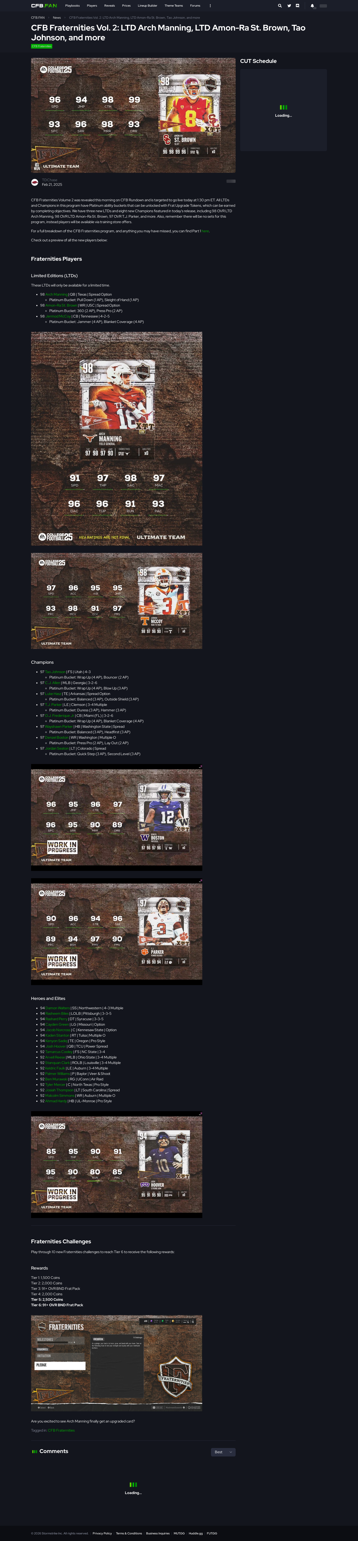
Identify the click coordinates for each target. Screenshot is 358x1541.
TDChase (49, 180)
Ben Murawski (56, 1079)
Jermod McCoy (58, 316)
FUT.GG (212, 1533)
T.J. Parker (53, 704)
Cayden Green (57, 1024)
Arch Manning (56, 294)
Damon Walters (57, 1008)
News (57, 17)
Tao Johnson (55, 671)
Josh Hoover (55, 1046)
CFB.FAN (38, 17)
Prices (126, 6)
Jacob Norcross (57, 1029)
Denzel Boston (56, 737)
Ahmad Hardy (56, 1101)
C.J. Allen (52, 682)
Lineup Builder (147, 6)
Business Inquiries (158, 1533)
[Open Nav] (210, 5)
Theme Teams (174, 6)
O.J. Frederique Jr (59, 715)
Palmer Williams (57, 1073)
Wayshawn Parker (59, 726)
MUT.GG (179, 1533)
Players (92, 6)
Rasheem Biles (57, 1013)
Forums (195, 6)
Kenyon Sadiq (56, 1040)
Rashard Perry (56, 1019)
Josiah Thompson (59, 1090)
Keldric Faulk (55, 1068)
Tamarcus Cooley (59, 1051)
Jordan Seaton (57, 748)
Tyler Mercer (55, 1084)
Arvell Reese (55, 1057)
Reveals (109, 6)
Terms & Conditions (129, 1533)
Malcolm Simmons (59, 1095)
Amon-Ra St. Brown (61, 305)
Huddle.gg (196, 1533)
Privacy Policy (102, 1533)
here (205, 231)
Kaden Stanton (57, 1035)
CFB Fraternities (41, 46)
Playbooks (72, 6)
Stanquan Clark (57, 1062)
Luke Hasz (53, 693)
